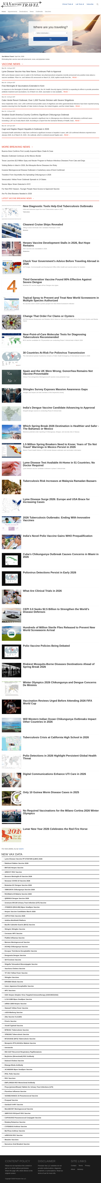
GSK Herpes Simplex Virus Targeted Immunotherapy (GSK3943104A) (31, 995)
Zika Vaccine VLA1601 (13, 1017)
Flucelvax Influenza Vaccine (15, 1091)
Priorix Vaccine (10, 1021)
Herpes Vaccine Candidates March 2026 (20, 911)
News (32, 11)
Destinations (23, 11)
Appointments (12, 11)
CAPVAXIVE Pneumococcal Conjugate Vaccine (23, 1118)
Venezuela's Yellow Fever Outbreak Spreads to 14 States (24, 179)
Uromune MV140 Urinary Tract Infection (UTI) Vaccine (25, 903)
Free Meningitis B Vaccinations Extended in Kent (23, 86)
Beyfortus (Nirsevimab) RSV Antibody (19, 1056)
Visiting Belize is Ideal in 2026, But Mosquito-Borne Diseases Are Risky (29, 165)
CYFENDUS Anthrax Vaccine (16, 1126)
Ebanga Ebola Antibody (14, 1065)
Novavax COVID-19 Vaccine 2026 (17, 881)
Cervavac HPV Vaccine (13, 933)
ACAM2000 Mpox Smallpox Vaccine (18, 1069)
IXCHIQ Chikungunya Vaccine (16, 947)
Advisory (80, 1169)
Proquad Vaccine (11, 1100)
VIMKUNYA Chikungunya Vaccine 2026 (20, 889)
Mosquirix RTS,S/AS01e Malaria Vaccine (20, 1043)
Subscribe (90, 4)
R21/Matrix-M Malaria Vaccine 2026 (18, 894)
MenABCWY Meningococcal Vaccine (19, 1109)
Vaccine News (11, 64)
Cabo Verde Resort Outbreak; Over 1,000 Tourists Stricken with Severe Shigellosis (38, 100)
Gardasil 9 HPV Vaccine (14, 1104)
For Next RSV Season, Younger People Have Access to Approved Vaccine (30, 189)
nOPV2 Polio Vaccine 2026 (15, 916)
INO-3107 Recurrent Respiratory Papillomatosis (23, 1052)
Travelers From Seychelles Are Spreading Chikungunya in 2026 (26, 175)
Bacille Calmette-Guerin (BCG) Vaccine (20, 925)
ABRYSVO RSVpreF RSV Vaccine (17, 1113)
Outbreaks (39, 11)
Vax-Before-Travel (24, 4)
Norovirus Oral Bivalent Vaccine (17, 1144)
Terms (81, 1165)
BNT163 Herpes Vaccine (14, 868)
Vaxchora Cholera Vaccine (15, 968)
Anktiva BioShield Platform (15, 920)
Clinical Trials (66, 4)
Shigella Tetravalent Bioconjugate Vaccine (21, 964)
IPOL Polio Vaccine (12, 1074)
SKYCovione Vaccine (13, 960)
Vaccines (48, 11)
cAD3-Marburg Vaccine (13, 1012)
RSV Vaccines (10, 1078)
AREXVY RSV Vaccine (13, 872)
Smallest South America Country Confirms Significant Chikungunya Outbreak (35, 115)
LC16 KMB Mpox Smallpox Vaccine (18, 999)
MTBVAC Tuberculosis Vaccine (17, 1030)
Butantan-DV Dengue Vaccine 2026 (18, 885)
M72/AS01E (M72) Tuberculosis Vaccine (20, 1039)
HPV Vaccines (10, 990)
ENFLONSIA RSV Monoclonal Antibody (20, 1083)
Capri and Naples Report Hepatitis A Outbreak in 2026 (25, 129)
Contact (73, 1165)
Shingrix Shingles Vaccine (15, 929)
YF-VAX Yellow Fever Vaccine (16, 973)
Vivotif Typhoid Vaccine (14, 1025)
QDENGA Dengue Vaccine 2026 (17, 898)
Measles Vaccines (12, 1140)
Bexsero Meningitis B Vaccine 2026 (18, 876)
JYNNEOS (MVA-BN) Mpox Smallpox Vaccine (22, 907)
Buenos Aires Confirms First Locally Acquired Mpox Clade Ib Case (27, 151)
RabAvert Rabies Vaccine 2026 (16, 863)
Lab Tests (79, 4)
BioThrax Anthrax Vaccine (15, 1131)
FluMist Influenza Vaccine (15, 938)
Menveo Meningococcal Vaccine (17, 942)
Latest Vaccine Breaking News (17, 198)
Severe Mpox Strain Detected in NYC (16, 184)
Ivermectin (9, 1047)
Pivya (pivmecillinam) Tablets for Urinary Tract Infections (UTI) (29, 1087)
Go (50, 39)
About (73, 1169)
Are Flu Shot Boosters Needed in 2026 (17, 194)
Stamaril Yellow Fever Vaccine (16, 1008)
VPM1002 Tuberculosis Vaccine (17, 1034)
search (21, 849)
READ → (75, 77)
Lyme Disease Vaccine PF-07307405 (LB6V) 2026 (23, 859)
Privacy (87, 1165)
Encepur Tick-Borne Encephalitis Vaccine (21, 951)
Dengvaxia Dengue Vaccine (15, 955)
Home (4, 11)
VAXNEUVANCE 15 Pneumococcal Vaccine (21, 1096)
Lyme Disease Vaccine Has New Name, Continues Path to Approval (31, 71)
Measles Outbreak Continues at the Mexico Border (21, 156)
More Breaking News (16, 146)
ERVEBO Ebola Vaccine (14, 982)
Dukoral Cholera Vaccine (14, 1061)
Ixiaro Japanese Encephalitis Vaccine (19, 986)
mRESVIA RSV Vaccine (14, 1135)
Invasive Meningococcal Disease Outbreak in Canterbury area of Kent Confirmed (33, 170)
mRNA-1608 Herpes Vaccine (15, 1004)
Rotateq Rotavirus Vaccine (15, 1122)
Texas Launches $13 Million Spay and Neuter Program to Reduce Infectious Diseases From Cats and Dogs (43, 161)
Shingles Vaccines (12, 977)
